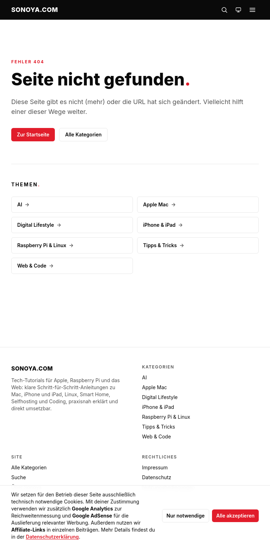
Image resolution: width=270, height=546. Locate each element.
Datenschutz (156, 477)
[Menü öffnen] (252, 10)
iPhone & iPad (163, 225)
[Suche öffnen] (224, 10)
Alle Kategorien (83, 134)
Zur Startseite (33, 134)
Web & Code (35, 266)
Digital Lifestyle (39, 225)
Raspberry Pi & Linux (45, 245)
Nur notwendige (186, 516)
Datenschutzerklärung (52, 537)
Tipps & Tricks (163, 245)
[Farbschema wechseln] (238, 10)
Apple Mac (159, 204)
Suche (18, 477)
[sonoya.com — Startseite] (34, 10)
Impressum (155, 467)
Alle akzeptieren (235, 516)
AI (23, 204)
